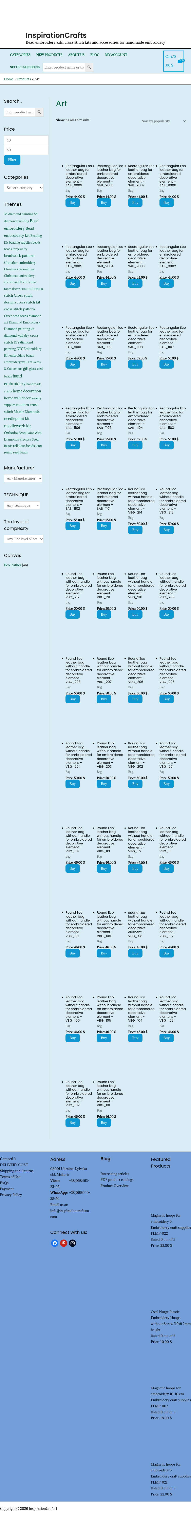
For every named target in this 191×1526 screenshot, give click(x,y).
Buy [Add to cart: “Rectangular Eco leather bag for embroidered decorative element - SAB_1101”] (104, 526)
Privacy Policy (11, 1195)
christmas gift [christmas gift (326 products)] (13, 282)
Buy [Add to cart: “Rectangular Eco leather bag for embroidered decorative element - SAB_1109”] (104, 364)
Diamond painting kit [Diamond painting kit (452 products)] (19, 329)
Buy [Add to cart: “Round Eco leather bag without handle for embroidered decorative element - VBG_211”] (104, 614)
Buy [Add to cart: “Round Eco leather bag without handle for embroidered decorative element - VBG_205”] (167, 699)
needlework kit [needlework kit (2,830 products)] (17, 425)
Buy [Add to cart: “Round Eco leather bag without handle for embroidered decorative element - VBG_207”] (104, 699)
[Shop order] (163, 121)
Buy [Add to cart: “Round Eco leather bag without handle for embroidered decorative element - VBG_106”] (73, 1038)
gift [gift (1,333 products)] (25, 368)
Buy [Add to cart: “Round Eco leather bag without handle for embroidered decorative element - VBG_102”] (73, 1122)
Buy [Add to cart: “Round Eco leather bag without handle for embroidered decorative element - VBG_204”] (73, 784)
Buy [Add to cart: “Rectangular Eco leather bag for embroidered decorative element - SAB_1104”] (135, 445)
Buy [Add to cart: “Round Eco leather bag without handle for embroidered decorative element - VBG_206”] (135, 699)
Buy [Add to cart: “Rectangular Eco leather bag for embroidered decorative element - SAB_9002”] (167, 283)
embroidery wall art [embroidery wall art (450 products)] (18, 362)
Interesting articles (115, 1174)
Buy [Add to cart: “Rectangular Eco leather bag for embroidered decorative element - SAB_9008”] (104, 202)
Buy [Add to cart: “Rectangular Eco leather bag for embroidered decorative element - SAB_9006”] (167, 202)
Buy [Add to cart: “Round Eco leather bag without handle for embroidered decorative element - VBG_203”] (104, 784)
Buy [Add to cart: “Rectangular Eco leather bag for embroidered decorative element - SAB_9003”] (135, 283)
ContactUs (8, 1159)
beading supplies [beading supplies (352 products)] (20, 242)
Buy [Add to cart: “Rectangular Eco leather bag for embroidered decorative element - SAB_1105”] (104, 445)
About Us (76, 55)
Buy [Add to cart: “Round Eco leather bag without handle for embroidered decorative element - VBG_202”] (135, 784)
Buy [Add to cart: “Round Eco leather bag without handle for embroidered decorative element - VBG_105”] (104, 1038)
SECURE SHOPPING (25, 67)
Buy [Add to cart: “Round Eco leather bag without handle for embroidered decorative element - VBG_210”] (135, 614)
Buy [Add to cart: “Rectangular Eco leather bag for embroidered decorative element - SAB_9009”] (73, 202)
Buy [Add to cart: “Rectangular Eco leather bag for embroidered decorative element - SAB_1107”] (167, 364)
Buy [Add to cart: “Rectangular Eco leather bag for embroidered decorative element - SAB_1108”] (135, 364)
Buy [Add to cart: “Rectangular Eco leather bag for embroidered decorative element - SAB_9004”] (104, 283)
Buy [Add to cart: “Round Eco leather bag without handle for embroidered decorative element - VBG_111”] (167, 868)
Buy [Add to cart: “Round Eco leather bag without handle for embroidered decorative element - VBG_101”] (104, 1122)
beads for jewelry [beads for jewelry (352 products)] (15, 249)
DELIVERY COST (14, 1165)
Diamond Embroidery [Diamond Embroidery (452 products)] (24, 322)
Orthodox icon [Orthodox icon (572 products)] (15, 433)
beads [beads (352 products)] (36, 242)
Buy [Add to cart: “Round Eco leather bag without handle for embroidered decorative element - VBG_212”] (73, 614)
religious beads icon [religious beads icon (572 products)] (27, 446)
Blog (94, 55)
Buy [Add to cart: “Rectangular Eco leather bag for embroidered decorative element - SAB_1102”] (73, 526)
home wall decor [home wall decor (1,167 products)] (17, 398)
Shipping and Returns (17, 1171)
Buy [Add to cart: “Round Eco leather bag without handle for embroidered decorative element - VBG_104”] (135, 1038)
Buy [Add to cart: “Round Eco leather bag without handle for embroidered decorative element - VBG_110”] (73, 953)
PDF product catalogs (117, 1179)
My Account (116, 55)
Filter (12, 159)
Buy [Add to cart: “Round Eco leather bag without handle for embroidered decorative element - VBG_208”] (73, 699)
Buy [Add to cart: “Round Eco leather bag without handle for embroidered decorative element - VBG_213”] (167, 530)
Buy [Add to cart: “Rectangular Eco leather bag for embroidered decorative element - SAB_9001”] (73, 364)
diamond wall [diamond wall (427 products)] (13, 335)
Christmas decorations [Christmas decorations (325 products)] (19, 269)
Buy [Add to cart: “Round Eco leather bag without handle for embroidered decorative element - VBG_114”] (73, 868)
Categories (20, 55)
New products (49, 55)
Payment (7, 1189)
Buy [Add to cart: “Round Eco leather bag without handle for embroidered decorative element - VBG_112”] (135, 868)
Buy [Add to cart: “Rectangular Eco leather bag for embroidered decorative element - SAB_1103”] (167, 445)
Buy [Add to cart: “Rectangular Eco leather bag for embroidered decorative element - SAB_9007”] (135, 202)
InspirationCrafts (56, 35)
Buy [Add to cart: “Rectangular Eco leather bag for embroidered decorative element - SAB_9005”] (73, 283)
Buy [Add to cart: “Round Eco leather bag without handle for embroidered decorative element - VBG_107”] (167, 953)
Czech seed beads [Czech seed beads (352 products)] (16, 316)
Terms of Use (10, 1177)
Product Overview (115, 1186)
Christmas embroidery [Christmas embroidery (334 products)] (19, 276)
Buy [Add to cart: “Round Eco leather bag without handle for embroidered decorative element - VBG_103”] (167, 1038)
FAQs (4, 1183)
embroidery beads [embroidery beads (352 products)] (21, 355)
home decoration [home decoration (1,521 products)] (27, 391)
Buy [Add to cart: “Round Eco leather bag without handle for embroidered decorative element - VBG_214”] (135, 530)
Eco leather (12, 565)
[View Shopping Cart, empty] (173, 61)
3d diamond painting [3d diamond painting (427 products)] (18, 214)
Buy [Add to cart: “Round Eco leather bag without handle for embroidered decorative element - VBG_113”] (104, 868)
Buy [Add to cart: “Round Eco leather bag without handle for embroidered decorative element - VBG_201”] (167, 784)
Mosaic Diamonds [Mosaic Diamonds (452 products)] (26, 412)
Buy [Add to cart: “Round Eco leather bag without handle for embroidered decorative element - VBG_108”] (135, 953)
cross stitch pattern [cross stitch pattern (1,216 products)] (19, 309)
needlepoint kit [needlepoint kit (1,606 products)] (17, 418)
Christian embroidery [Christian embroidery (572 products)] (20, 263)
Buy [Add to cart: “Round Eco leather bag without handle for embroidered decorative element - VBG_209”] (167, 614)
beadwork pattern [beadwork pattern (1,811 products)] (19, 255)
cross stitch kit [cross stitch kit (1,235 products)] (28, 302)
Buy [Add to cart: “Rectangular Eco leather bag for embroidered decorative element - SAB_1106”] (73, 445)
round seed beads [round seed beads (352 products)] (16, 452)
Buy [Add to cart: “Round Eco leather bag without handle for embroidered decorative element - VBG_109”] (104, 953)
